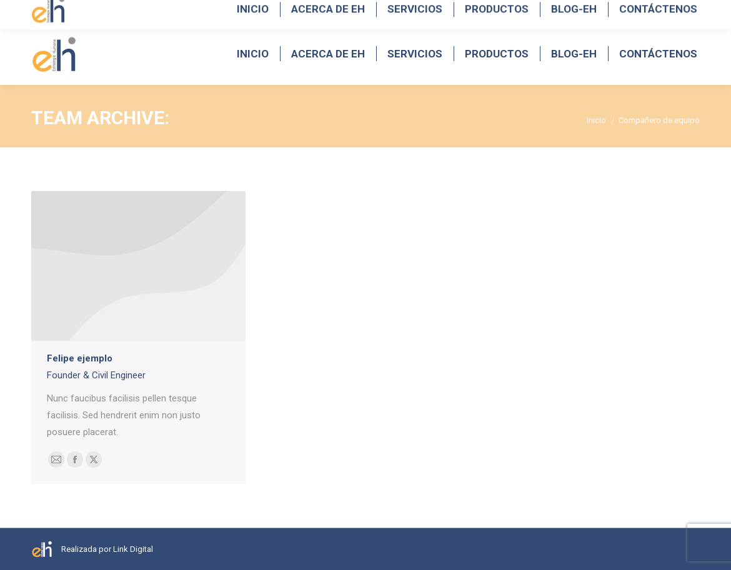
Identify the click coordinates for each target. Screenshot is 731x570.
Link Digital (133, 549)
